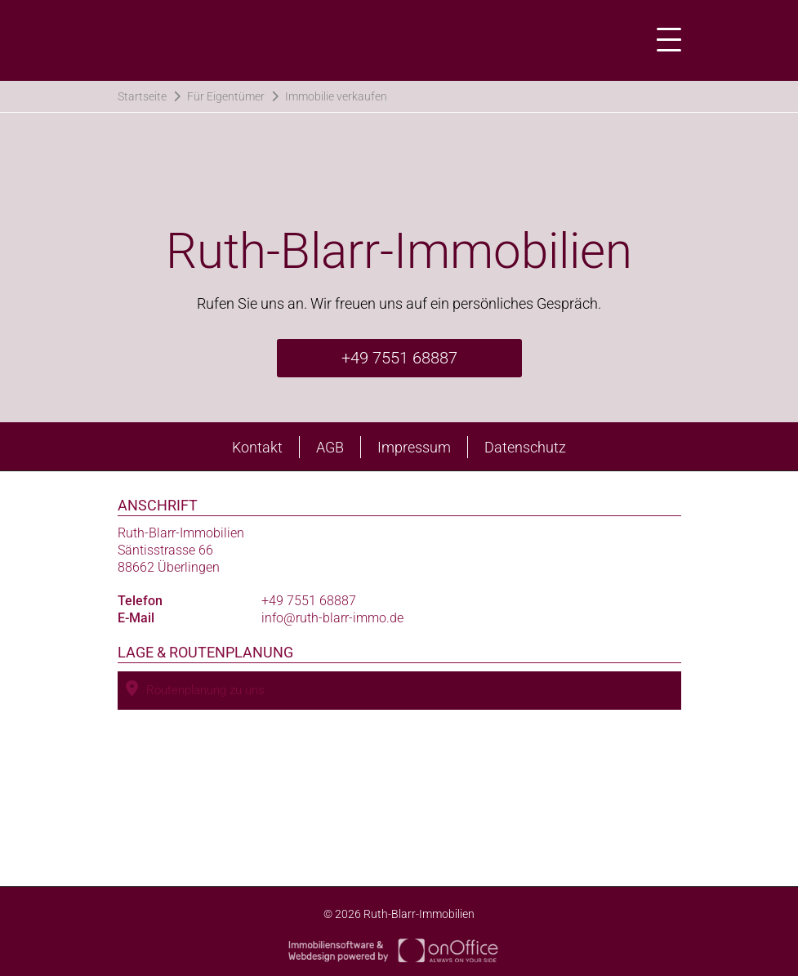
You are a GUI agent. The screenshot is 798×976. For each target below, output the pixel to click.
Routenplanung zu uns (195, 688)
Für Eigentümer (226, 96)
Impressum (414, 447)
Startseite (142, 96)
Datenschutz (525, 447)
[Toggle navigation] (664, 40)
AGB (330, 447)
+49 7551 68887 (399, 358)
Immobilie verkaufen (336, 96)
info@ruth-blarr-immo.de (332, 618)
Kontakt (257, 447)
